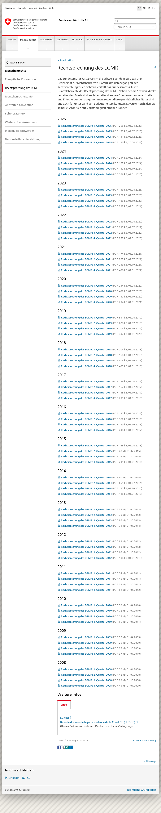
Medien (43, 8)
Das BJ (119, 39)
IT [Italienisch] (149, 8)
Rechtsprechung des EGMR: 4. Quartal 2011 (101, 589)
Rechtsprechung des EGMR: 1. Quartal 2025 (101, 125)
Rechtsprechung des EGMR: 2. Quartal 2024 (101, 163)
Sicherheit (77, 39)
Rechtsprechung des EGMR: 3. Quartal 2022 (101, 232)
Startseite (10, 8)
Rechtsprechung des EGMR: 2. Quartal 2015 (101, 451)
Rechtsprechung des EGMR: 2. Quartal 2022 (101, 227)
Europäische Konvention (20, 79)
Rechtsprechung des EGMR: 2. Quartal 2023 (101, 195)
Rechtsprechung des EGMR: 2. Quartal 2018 (101, 355)
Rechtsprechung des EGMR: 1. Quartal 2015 (101, 445)
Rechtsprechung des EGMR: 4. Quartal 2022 (101, 238)
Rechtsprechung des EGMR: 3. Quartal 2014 (101, 488)
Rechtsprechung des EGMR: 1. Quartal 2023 (101, 189)
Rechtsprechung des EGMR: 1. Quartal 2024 (101, 157)
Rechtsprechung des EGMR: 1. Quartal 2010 (101, 605)
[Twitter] (63, 747)
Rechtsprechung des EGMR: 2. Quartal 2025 (101, 131)
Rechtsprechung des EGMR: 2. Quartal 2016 (101, 419)
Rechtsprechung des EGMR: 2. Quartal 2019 (101, 323)
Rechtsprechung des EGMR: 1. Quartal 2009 (101, 637)
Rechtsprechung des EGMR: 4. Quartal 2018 (101, 366)
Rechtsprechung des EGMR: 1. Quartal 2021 (101, 253)
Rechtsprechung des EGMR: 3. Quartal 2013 (101, 520)
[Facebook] (59, 747)
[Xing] (67, 747)
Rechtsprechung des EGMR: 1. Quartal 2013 (101, 509)
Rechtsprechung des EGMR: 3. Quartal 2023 (101, 200)
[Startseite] (54, 23)
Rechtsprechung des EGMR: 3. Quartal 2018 (101, 360)
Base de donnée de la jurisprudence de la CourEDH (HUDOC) (97, 722)
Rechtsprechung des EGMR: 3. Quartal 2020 (101, 296)
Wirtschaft (62, 39)
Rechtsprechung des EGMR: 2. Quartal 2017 (101, 386)
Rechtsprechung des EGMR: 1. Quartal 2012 (101, 541)
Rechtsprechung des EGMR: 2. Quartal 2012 (101, 546)
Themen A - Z (135, 27)
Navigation (67, 60)
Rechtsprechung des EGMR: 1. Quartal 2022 (101, 221)
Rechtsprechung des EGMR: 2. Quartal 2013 (101, 514)
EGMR (64, 717)
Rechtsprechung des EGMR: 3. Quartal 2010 (101, 616)
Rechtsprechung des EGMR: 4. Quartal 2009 (101, 653)
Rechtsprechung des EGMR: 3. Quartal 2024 (101, 168)
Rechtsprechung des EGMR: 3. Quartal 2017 (101, 392)
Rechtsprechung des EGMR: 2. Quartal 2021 (101, 259)
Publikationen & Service (99, 39)
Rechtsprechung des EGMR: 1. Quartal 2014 (101, 477)
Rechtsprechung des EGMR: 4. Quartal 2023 (101, 206)
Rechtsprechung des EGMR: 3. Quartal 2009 (101, 648)
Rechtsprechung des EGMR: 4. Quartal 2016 (101, 429)
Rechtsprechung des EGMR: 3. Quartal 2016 (101, 424)
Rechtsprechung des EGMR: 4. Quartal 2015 (101, 461)
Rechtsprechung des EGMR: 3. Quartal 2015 (101, 456)
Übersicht (21, 8)
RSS (28, 777)
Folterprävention (15, 113)
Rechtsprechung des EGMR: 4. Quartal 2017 (101, 398)
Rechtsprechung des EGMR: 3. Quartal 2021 (101, 264)
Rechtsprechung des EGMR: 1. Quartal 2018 (101, 349)
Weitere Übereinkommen (21, 122)
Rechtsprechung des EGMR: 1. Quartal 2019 (101, 317)
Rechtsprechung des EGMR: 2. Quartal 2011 (101, 578)
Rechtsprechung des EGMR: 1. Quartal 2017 (101, 381)
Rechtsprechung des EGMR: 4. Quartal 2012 (101, 557)
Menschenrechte (15, 70)
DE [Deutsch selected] (139, 8)
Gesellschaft (46, 39)
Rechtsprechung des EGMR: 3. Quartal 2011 (101, 584)
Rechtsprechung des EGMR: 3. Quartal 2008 (101, 680)
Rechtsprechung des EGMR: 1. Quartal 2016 (101, 413)
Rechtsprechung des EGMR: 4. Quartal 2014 (101, 493)
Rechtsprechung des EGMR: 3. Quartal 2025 (101, 136)
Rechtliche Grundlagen (141, 789)
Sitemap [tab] (150, 761)
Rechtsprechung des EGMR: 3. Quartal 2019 (101, 328)
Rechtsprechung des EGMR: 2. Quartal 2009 (101, 642)
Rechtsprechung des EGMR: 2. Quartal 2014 (101, 482)
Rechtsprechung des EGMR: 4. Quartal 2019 (101, 333)
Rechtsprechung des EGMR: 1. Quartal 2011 (101, 573)
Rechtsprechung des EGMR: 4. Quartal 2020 (101, 302)
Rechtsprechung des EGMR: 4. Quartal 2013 (101, 525)
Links (51, 8)
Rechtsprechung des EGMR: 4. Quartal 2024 (101, 174)
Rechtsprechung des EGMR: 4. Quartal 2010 (101, 621)
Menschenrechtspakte (18, 96)
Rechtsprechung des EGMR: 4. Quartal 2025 (101, 142)
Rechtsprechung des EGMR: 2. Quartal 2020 (101, 291)
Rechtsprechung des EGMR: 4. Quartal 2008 (101, 685)
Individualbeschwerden (20, 130)
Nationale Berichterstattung (22, 139)
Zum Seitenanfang (145, 740)
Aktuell (12, 39)
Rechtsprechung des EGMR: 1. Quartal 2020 (101, 285)
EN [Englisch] (154, 8)
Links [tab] (64, 704)
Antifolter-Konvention (19, 105)
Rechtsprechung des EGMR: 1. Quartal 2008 (101, 669)
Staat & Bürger (29, 41)
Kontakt (33, 8)
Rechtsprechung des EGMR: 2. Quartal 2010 (101, 610)
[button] (117, 21)
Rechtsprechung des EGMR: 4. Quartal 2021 (101, 270)
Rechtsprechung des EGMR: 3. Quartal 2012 (101, 552)
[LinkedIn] (71, 747)
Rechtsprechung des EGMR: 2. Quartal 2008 (101, 674)
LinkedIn (13, 777)
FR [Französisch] (144, 8)
